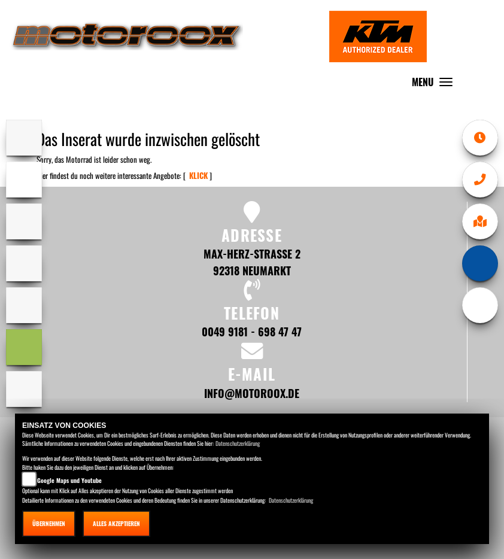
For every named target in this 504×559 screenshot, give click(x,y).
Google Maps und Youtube (69, 480)
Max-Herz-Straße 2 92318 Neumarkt (252, 261)
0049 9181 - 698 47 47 (252, 331)
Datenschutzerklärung (237, 443)
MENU (435, 85)
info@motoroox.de (251, 393)
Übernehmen (48, 523)
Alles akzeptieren (116, 523)
